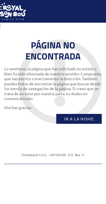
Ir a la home (79, 118)
